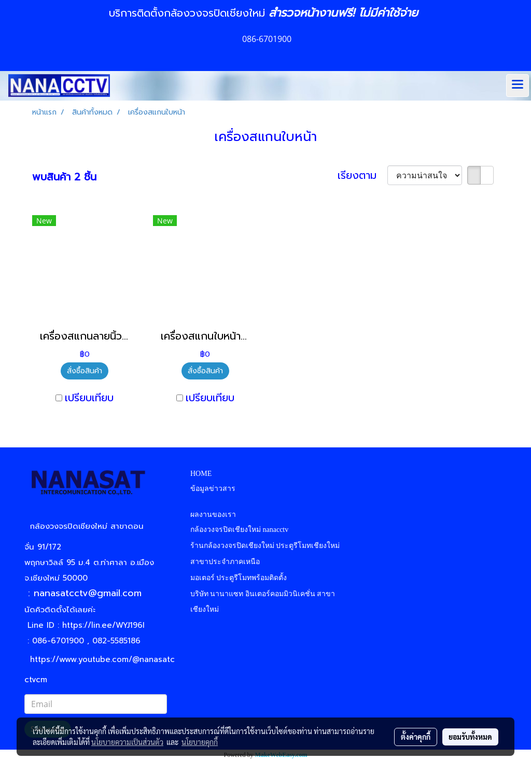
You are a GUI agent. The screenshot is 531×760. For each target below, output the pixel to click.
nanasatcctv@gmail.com (91, 593)
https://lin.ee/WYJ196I (103, 625)
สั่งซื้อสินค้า (84, 370)
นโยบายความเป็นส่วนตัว (127, 742)
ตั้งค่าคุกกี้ (415, 736)
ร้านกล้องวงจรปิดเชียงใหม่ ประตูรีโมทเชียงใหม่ (265, 546)
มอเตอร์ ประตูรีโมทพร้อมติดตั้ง (238, 578)
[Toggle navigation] (517, 85)
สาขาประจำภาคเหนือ (225, 562)
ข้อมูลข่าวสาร (212, 488)
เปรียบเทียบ (89, 397)
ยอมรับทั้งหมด (470, 736)
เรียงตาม (362, 175)
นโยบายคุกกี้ (199, 742)
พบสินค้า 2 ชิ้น (64, 177)
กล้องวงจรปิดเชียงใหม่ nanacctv (239, 529)
